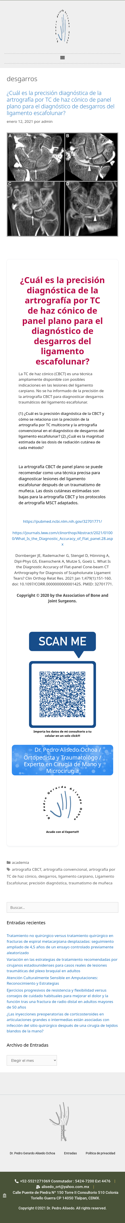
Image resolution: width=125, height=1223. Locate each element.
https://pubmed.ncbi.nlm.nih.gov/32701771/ (62, 521)
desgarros (47, 876)
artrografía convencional (65, 869)
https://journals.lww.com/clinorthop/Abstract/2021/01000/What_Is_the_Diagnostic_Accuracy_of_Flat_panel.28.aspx (62, 538)
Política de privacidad (100, 1153)
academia (20, 862)
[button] (62, 57)
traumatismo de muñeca (90, 882)
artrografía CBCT (26, 869)
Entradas (70, 1153)
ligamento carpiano (75, 876)
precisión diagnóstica (48, 882)
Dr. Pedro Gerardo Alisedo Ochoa (32, 1153)
